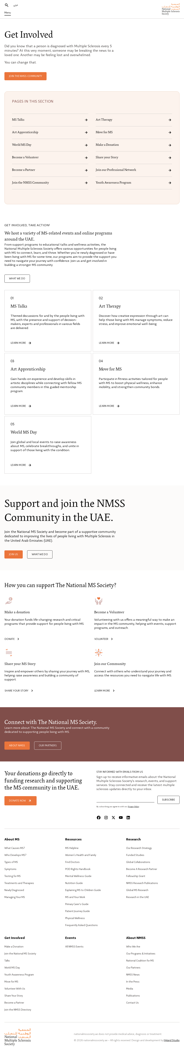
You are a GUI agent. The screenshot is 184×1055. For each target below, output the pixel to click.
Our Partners (48, 745)
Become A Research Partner (141, 869)
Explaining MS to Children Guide (83, 890)
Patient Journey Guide (77, 911)
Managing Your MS (14, 897)
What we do (17, 278)
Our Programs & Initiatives (140, 953)
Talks (7, 960)
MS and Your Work (75, 897)
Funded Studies (135, 855)
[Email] (125, 799)
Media (129, 988)
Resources (73, 840)
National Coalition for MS (140, 960)
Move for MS (134, 132)
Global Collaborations (138, 862)
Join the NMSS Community (25, 76)
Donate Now (20, 801)
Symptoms (10, 869)
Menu (7, 12)
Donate (13, 639)
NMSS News (133, 974)
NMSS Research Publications (142, 883)
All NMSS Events (74, 946)
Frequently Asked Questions (81, 925)
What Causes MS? (14, 848)
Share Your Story (13, 995)
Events (70, 938)
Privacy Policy (133, 806)
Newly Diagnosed (14, 890)
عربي (15, 5)
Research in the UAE (137, 897)
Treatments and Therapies (19, 883)
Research (133, 840)
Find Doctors (72, 862)
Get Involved (14, 938)
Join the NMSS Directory (17, 1009)
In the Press (132, 981)
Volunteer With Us (14, 988)
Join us (13, 554)
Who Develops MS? (15, 855)
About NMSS (17, 745)
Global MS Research (137, 890)
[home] (171, 9)
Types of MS (11, 862)
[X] (113, 817)
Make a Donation (134, 145)
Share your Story (134, 158)
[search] (6, 5)
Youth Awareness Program (134, 183)
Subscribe (168, 799)
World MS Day (50, 145)
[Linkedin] (128, 817)
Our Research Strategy (139, 848)
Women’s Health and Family (80, 855)
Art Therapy (134, 120)
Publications (133, 995)
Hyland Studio (172, 1040)
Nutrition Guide (74, 883)
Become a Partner (50, 170)
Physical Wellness (75, 918)
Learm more (105, 691)
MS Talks (50, 120)
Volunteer (104, 639)
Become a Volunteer (50, 158)
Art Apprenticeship (50, 132)
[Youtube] (121, 817)
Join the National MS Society (20, 953)
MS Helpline (72, 848)
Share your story (19, 691)
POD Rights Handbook (77, 869)
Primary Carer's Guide (76, 904)
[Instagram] (106, 817)
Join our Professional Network (134, 170)
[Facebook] (98, 817)
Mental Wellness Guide (78, 876)
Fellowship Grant (135, 876)
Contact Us (132, 1002)
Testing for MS (12, 876)
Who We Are (133, 946)
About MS (11, 840)
